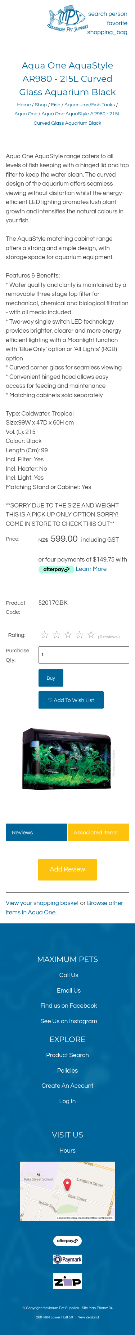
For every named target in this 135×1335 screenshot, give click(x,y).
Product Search (67, 1055)
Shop (41, 104)
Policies (67, 1071)
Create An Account (68, 1086)
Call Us (68, 975)
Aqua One (25, 113)
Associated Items (95, 832)
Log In (67, 1101)
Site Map (89, 1308)
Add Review (67, 869)
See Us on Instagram (68, 1021)
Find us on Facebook (68, 1006)
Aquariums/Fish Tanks (89, 104)
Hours (67, 1151)
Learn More (91, 569)
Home (24, 104)
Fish (55, 104)
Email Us (69, 991)
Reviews (22, 832)
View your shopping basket (42, 903)
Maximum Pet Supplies (60, 1308)
